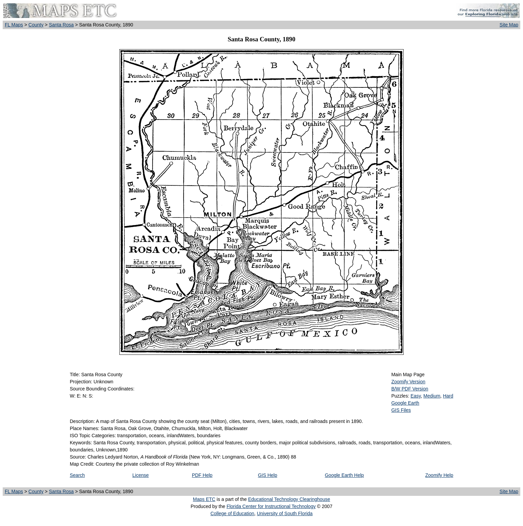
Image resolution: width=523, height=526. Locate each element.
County (35, 24)
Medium (431, 396)
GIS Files (401, 410)
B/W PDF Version (409, 388)
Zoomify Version (408, 381)
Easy (415, 396)
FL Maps (14, 24)
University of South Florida (284, 513)
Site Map (509, 24)
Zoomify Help (439, 475)
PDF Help (202, 475)
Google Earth (405, 403)
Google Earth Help (344, 475)
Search (77, 475)
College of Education (232, 513)
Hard (448, 396)
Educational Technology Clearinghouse (289, 499)
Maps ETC (204, 499)
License (140, 475)
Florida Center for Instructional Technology (271, 506)
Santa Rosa (61, 24)
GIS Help (267, 475)
